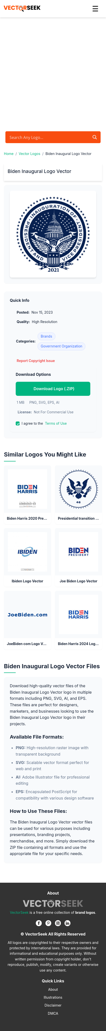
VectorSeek (19, 912)
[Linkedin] (67, 923)
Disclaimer (52, 1005)
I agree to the (41, 423)
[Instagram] (58, 923)
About (53, 989)
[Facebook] (39, 923)
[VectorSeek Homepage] (22, 9)
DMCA (53, 1013)
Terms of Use (56, 423)
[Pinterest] (48, 923)
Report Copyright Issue (36, 361)
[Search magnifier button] (94, 137)
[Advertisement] (53, 73)
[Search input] (49, 137)
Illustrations (53, 997)
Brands (46, 336)
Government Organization (61, 346)
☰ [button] (95, 8)
